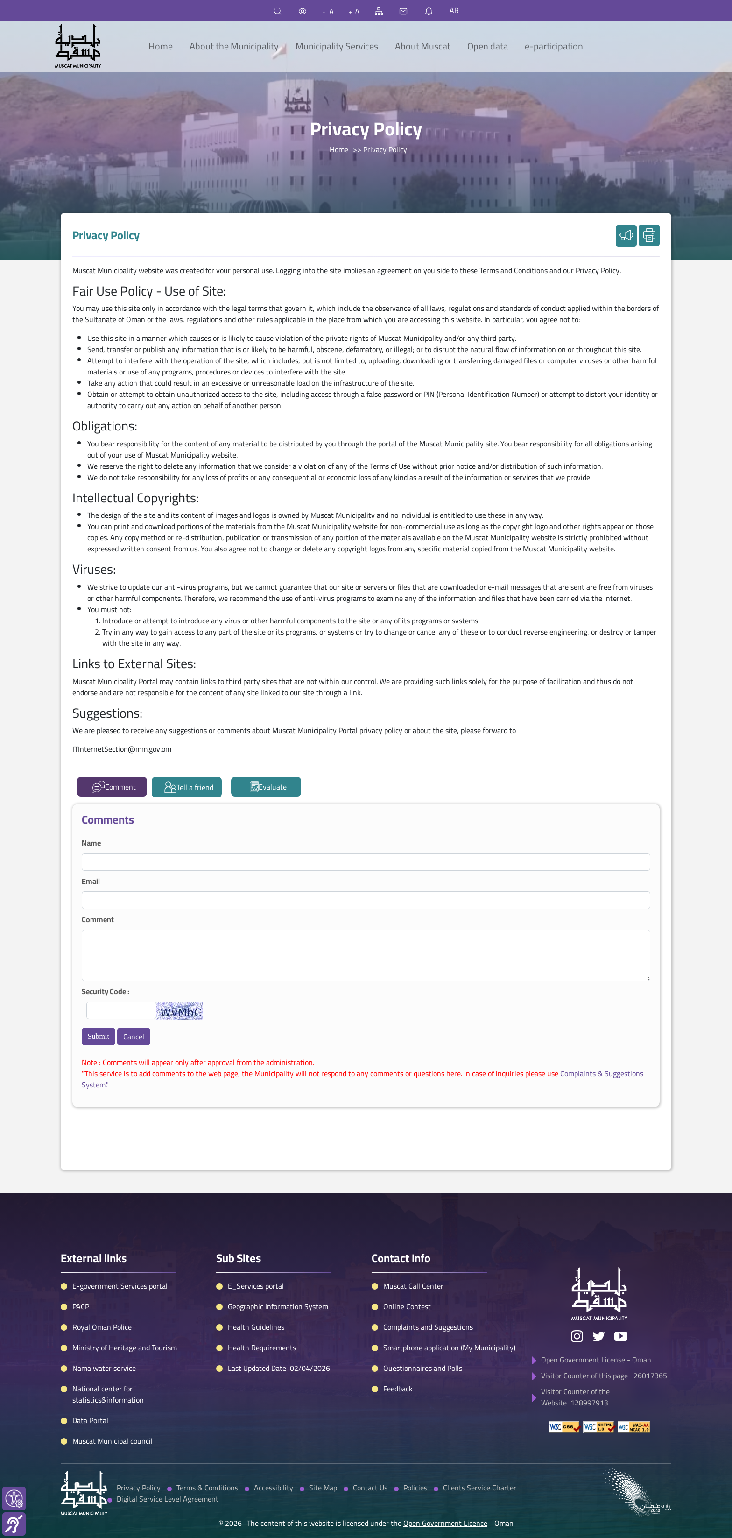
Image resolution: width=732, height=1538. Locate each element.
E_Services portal (256, 1241)
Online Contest (407, 1261)
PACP (80, 1261)
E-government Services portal (120, 1241)
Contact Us (370, 1441)
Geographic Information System (278, 1261)
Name (91, 842)
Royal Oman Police (102, 1282)
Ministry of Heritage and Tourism (124, 1302)
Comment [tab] (114, 787)
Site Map (323, 1441)
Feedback (398, 1343)
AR (454, 10)
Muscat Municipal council (112, 1396)
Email (91, 881)
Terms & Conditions (207, 1441)
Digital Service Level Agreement (167, 1453)
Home (160, 46)
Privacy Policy (139, 1441)
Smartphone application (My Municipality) (449, 1302)
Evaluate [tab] (268, 787)
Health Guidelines (256, 1282)
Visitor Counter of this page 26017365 (604, 1330)
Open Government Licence (445, 1478)
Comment (98, 919)
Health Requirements (262, 1302)
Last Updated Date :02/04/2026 (279, 1323)
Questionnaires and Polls (422, 1323)
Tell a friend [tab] (188, 787)
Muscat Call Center (413, 1241)
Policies (415, 1441)
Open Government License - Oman (596, 1314)
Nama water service (104, 1323)
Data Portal (90, 1375)
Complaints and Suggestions (428, 1282)
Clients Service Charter (479, 1441)
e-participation (554, 46)
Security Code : (105, 991)
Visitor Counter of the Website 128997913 (575, 1351)
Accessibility (273, 1441)
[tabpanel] (366, 955)
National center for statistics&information (108, 1349)
